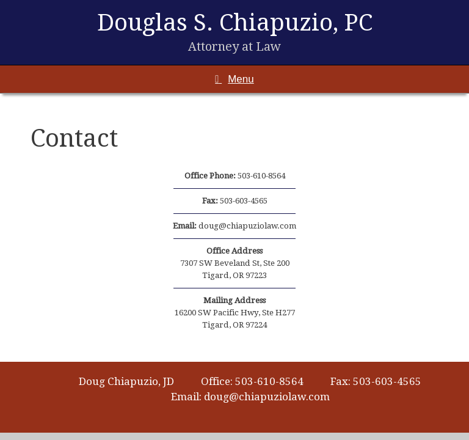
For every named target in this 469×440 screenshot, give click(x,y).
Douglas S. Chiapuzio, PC (235, 22)
